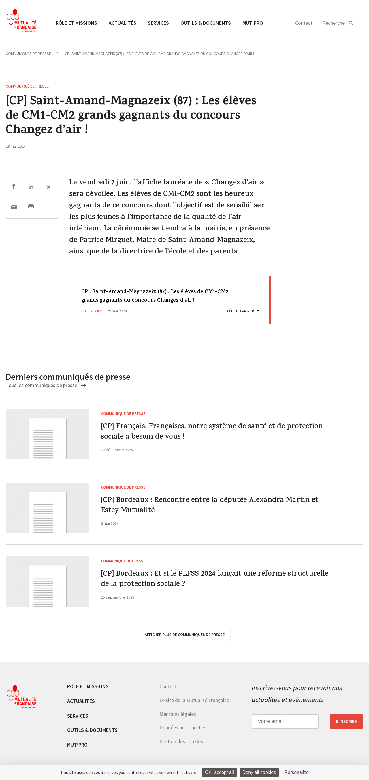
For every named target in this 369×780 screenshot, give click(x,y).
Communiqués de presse (28, 53)
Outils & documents (205, 23)
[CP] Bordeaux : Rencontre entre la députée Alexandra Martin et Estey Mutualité (205, 508)
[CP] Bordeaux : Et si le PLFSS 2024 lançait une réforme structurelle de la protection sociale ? (207, 581)
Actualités (122, 23)
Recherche (333, 23)
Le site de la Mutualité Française (194, 700)
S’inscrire (346, 721)
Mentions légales (177, 714)
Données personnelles (182, 727)
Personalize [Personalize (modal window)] (297, 772)
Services (158, 23)
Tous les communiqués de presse (46, 385)
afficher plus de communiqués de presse (185, 634)
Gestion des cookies (181, 741)
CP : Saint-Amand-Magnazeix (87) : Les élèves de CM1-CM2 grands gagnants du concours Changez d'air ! (157, 296)
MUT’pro (252, 23)
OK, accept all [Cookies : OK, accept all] (219, 772)
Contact (303, 23)
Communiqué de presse (27, 86)
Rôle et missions (76, 23)
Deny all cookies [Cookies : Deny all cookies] (259, 772)
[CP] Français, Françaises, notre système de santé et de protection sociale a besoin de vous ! (207, 434)
